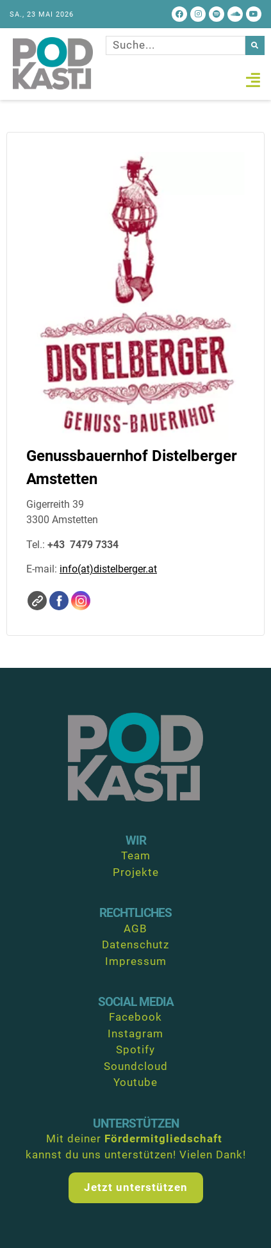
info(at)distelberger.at (108, 569)
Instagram (80, 600)
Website (37, 600)
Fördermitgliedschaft (163, 1138)
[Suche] (255, 45)
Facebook (59, 600)
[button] (253, 80)
